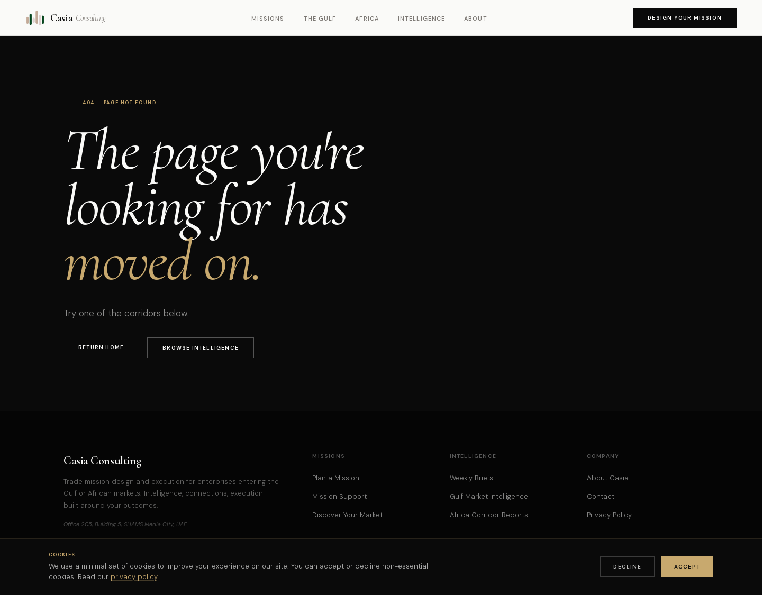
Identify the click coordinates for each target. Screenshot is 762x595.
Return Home (101, 347)
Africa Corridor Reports (489, 514)
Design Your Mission (685, 17)
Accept (687, 566)
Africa (367, 18)
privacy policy (134, 576)
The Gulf (320, 18)
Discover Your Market (347, 514)
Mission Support (339, 496)
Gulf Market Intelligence (489, 496)
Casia (65, 18)
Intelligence (421, 18)
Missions (268, 18)
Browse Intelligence (200, 347)
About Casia (608, 477)
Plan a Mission (335, 477)
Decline (627, 566)
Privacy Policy (609, 514)
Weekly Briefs (471, 477)
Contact (600, 496)
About (475, 18)
